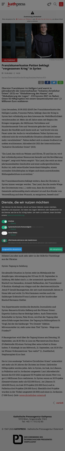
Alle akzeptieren (56, 249)
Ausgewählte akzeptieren (11, 249)
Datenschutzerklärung (15, 215)
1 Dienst (12, 223)
